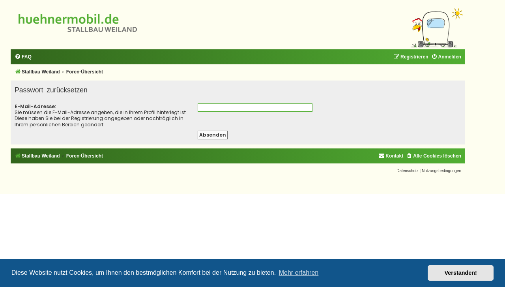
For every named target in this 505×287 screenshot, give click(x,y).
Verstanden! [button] (461, 273)
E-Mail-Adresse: (35, 106)
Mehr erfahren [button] (299, 272)
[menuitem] (23, 57)
